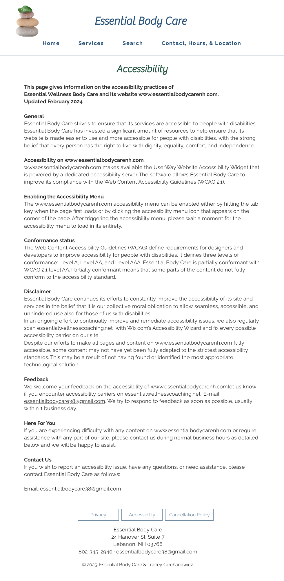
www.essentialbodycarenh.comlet (192, 386)
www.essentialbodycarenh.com (178, 94)
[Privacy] (98, 515)
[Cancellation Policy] (189, 515)
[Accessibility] (142, 515)
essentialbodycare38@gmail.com (64, 401)
